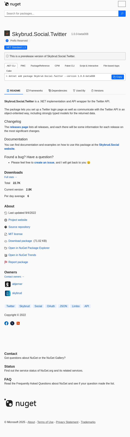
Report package (18, 262)
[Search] (122, 14)
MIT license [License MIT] (15, 234)
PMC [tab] (23, 65)
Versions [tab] (97, 90)
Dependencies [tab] (58, 90)
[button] (118, 77)
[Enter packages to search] (61, 14)
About (31, 422)
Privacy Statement (67, 422)
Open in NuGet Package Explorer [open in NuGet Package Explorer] (28, 247)
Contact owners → (14, 276)
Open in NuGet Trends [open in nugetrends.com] (22, 255)
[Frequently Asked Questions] (7, 379)
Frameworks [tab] (34, 90)
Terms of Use (45, 422)
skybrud (17, 293)
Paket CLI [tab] (70, 65)
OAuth (51, 306)
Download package (20, 240)
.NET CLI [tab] (10, 65)
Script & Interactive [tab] (89, 65)
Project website (17, 219)
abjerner (17, 283)
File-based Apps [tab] (111, 65)
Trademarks (88, 422)
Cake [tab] (9, 71)
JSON (63, 306)
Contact (10, 354)
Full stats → (10, 177)
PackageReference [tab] (40, 65)
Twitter (10, 306)
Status (9, 366)
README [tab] (13, 90)
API (87, 306)
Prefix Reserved (19, 40)
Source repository (19, 226)
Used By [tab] (79, 90)
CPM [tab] (57, 65)
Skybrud (25, 306)
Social (38, 306)
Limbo (76, 306)
